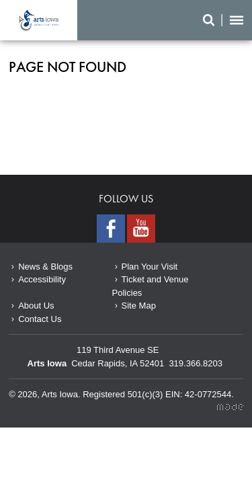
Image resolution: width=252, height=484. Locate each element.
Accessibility (42, 279)
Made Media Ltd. (230, 407)
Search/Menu (223, 20)
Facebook (111, 228)
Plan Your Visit (150, 266)
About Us (36, 305)
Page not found (39, 20)
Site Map (139, 305)
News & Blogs (45, 266)
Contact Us (39, 319)
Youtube (141, 228)
